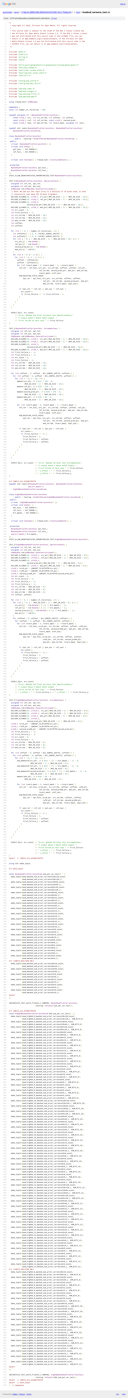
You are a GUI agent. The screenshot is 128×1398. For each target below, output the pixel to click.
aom (16, 12)
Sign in (123, 4)
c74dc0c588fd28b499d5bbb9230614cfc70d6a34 (46, 12)
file (54, 18)
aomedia (7, 12)
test (78, 12)
